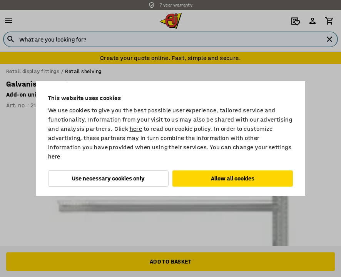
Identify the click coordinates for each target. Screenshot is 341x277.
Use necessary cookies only (108, 178)
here (136, 128)
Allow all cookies (232, 178)
